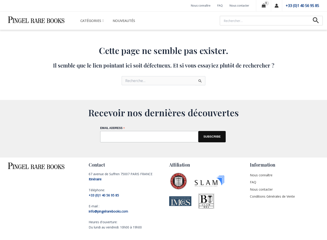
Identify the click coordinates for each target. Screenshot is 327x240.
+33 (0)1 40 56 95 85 (302, 5)
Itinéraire (95, 179)
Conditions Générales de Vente (272, 196)
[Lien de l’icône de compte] (277, 6)
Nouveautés (124, 20)
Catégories (92, 20)
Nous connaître (201, 5)
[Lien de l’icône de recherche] (316, 20)
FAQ (220, 5)
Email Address (112, 128)
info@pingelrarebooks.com (108, 211)
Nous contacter (239, 5)
